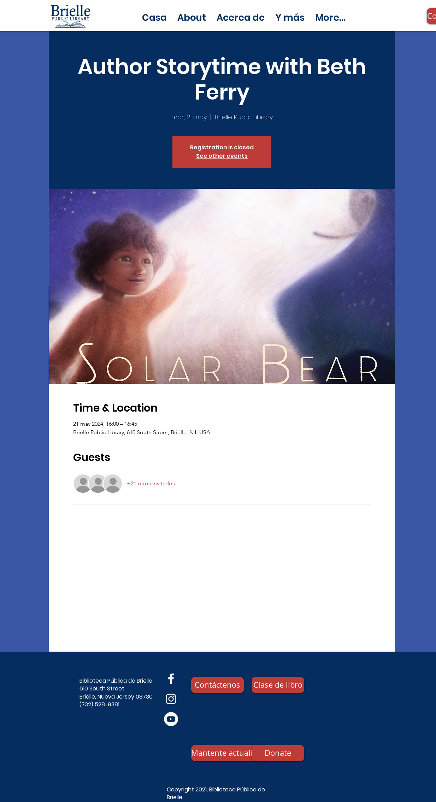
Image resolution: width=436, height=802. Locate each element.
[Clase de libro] (278, 685)
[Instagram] (171, 699)
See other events (222, 156)
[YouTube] (171, 719)
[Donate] (278, 753)
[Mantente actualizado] (230, 753)
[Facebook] (171, 679)
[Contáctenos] (217, 685)
